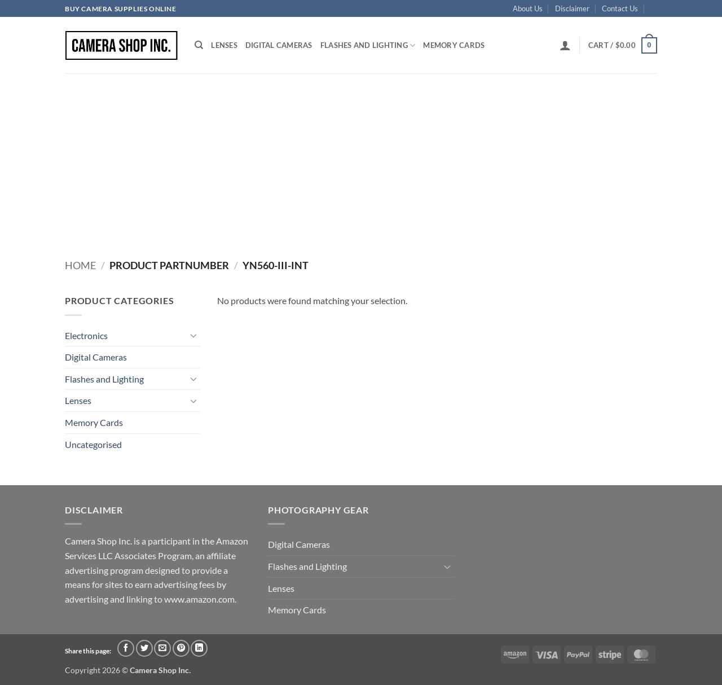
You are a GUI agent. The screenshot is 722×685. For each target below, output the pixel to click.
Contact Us (620, 8)
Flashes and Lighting (368, 45)
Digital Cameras (278, 45)
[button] (565, 45)
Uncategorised (93, 444)
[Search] (199, 45)
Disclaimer (572, 8)
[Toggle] (193, 335)
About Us (528, 8)
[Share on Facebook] (125, 648)
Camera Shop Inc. (160, 670)
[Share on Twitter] (144, 648)
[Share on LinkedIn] (199, 648)
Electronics (86, 335)
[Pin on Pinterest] (181, 648)
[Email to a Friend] (162, 648)
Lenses (224, 45)
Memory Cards (454, 45)
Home (80, 265)
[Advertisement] (361, 158)
